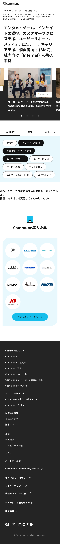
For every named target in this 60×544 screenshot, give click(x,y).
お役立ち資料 (12, 418)
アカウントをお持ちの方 (17, 502)
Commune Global (15, 405)
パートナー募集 (13, 460)
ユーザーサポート (15, 158)
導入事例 (9, 439)
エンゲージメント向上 (18, 174)
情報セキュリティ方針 (16, 493)
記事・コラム (11, 424)
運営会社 (9, 510)
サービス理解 (13, 166)
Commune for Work (16, 385)
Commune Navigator (16, 373)
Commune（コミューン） (12, 10)
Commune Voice (14, 368)
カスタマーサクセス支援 (19, 151)
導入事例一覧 (30, 10)
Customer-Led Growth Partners (22, 399)
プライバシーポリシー (16, 478)
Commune (11, 356)
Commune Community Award (22, 468)
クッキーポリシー (14, 485)
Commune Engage (15, 362)
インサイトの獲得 (31, 143)
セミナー (9, 453)
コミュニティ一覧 (14, 445)
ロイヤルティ (44, 174)
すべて (10, 143)
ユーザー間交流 (41, 158)
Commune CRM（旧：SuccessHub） (24, 379)
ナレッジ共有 (35, 166)
